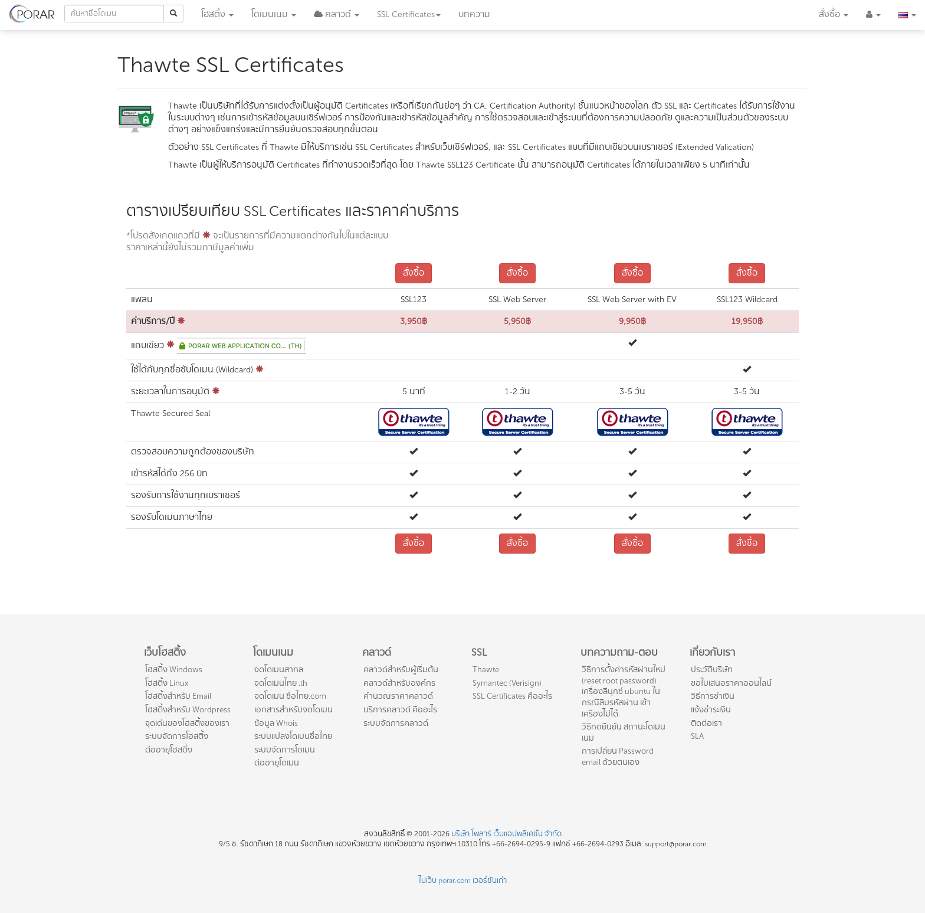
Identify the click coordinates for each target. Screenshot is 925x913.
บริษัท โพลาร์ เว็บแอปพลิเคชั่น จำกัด (506, 834)
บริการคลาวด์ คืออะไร (400, 709)
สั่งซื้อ (413, 273)
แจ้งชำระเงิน (711, 709)
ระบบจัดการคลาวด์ (395, 723)
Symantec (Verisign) (507, 683)
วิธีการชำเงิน (712, 696)
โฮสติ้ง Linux (166, 683)
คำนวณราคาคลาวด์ (398, 696)
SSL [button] (409, 14)
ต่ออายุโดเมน (276, 762)
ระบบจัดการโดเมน (284, 749)
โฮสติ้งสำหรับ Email (178, 696)
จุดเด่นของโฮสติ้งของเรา (187, 723)
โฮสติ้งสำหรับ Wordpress (188, 709)
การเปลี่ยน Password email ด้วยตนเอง (618, 757)
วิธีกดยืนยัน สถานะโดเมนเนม (623, 732)
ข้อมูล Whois (276, 723)
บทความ (474, 14)
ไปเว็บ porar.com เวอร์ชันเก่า (463, 880)
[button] (336, 15)
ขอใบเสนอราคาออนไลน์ (731, 683)
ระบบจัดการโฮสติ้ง (176, 736)
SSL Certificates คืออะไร (512, 696)
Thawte (486, 669)
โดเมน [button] (273, 14)
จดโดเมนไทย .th (280, 683)
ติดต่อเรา (706, 723)
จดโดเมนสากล (278, 669)
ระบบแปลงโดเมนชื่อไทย (293, 736)
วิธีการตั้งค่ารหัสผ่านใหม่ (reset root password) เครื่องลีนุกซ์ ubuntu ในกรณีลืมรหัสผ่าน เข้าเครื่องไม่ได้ (623, 691)
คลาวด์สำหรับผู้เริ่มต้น (400, 669)
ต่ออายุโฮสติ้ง (168, 749)
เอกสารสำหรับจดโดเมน (293, 709)
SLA (697, 736)
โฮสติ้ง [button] (217, 14)
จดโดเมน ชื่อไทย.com (290, 696)
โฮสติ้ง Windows (173, 669)
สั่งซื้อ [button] (833, 14)
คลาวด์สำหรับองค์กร (399, 683)
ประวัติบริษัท (712, 669)
